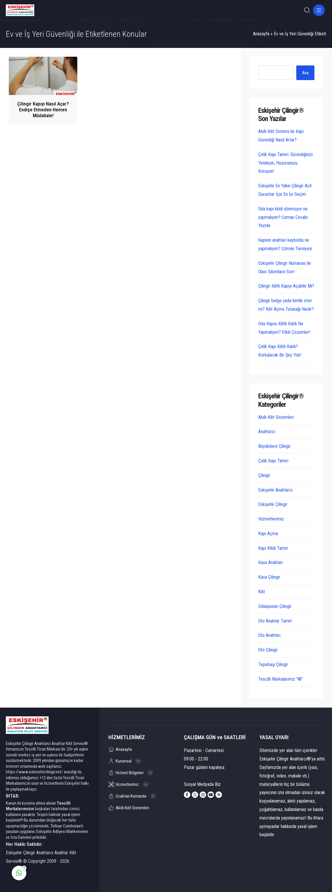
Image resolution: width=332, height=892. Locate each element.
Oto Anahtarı (269, 635)
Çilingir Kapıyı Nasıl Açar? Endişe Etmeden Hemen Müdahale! (43, 109)
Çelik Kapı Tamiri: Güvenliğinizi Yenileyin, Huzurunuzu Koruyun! (285, 163)
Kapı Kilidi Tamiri (273, 548)
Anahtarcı (266, 431)
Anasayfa (261, 34)
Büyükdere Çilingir (274, 446)
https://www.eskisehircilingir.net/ (34, 772)
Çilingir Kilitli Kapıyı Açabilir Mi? (286, 286)
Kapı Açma (268, 533)
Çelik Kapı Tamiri (273, 461)
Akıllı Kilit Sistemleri (276, 417)
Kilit (261, 591)
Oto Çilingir (268, 650)
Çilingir (264, 475)
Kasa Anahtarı (270, 562)
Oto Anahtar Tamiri (275, 621)
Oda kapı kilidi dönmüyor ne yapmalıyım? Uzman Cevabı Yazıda (283, 217)
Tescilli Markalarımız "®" (280, 679)
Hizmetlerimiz (271, 519)
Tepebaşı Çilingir (273, 664)
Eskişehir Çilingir (272, 504)
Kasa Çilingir (269, 577)
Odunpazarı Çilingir (275, 606)
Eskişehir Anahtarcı (275, 490)
